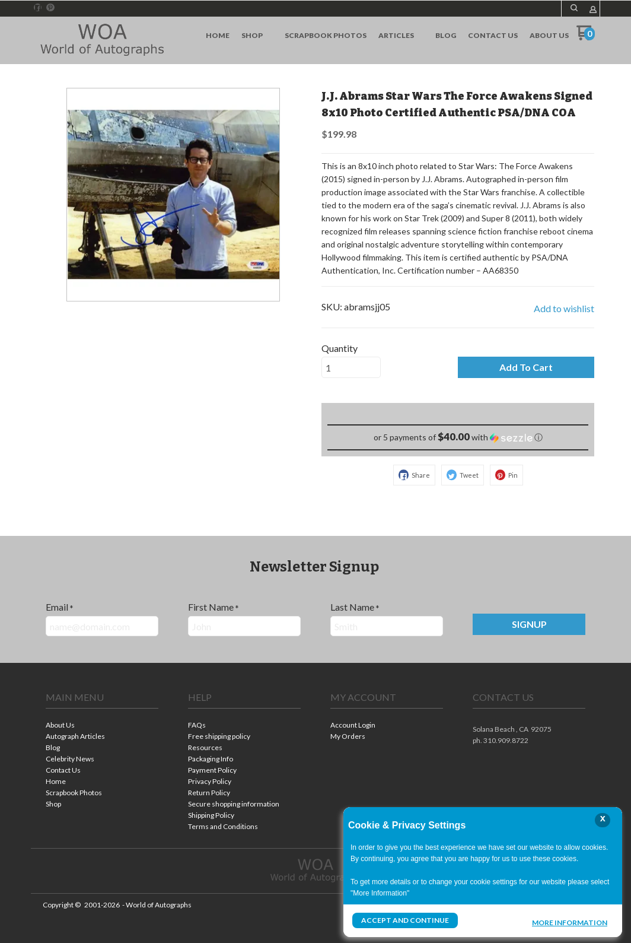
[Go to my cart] (585, 37)
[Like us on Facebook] (38, 8)
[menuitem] (218, 35)
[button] (574, 8)
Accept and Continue (405, 920)
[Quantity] (351, 367)
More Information (569, 921)
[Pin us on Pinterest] (50, 8)
